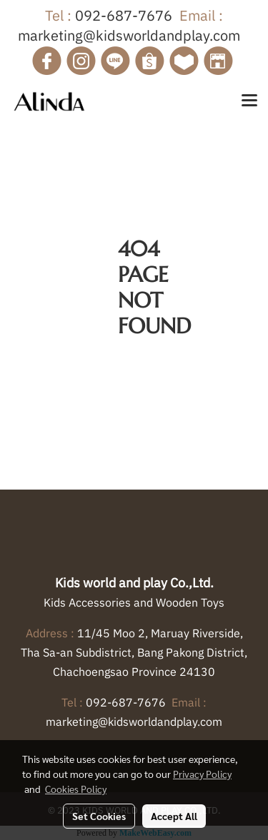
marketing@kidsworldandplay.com (129, 35)
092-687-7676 (123, 15)
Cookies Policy (75, 788)
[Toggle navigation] (249, 101)
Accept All (174, 815)
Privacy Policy (202, 773)
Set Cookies (99, 815)
